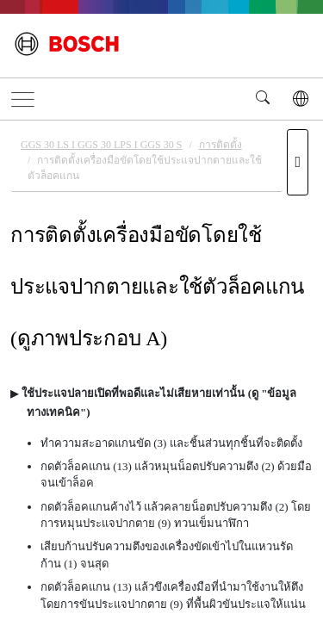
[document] (161, 368)
